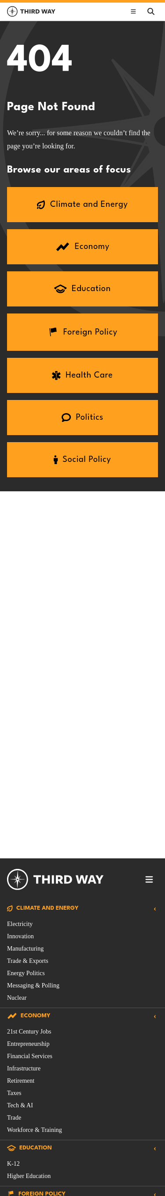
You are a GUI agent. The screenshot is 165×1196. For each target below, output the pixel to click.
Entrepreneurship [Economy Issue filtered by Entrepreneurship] (28, 1044)
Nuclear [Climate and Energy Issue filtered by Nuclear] (16, 997)
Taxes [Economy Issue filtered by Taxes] (14, 1093)
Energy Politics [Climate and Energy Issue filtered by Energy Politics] (26, 973)
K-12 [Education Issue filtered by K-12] (13, 1163)
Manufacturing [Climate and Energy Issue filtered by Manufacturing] (25, 948)
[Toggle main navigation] (133, 11)
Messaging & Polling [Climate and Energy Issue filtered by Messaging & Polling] (33, 985)
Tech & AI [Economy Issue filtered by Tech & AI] (20, 1105)
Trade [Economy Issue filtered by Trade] (14, 1117)
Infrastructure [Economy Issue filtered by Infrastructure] (23, 1068)
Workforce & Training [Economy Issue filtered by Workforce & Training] (34, 1130)
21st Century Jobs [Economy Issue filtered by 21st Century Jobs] (29, 1031)
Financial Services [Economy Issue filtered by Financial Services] (29, 1056)
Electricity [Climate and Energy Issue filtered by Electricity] (20, 924)
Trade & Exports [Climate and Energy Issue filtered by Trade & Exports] (27, 961)
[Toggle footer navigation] (149, 879)
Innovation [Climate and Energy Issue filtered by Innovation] (20, 936)
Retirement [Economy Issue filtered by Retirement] (20, 1080)
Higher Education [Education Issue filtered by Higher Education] (29, 1176)
